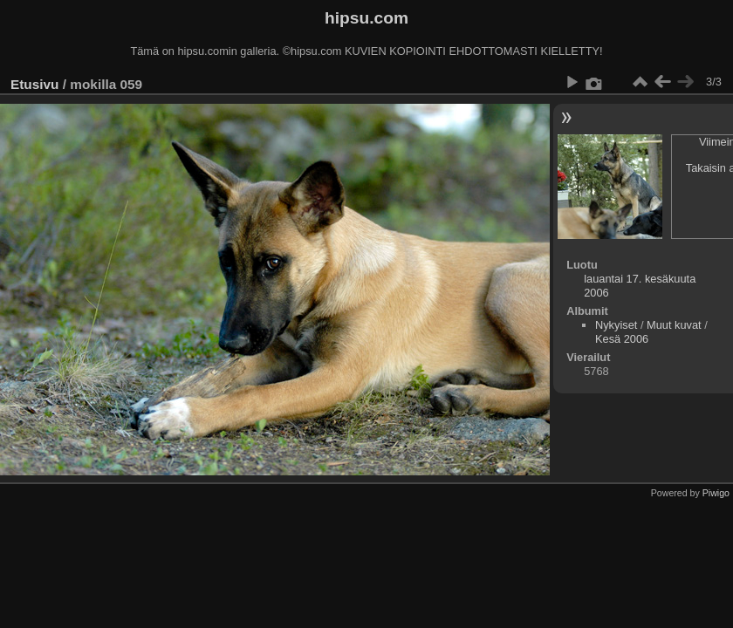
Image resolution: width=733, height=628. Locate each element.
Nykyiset (616, 324)
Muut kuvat (674, 324)
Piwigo (716, 493)
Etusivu (34, 84)
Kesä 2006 (621, 338)
